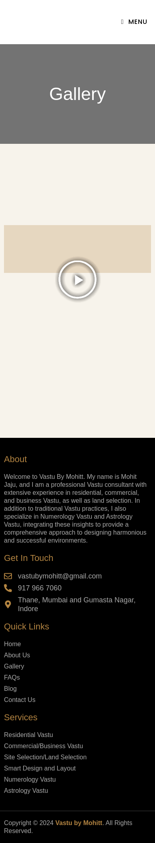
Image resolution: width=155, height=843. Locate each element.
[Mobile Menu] (134, 21)
